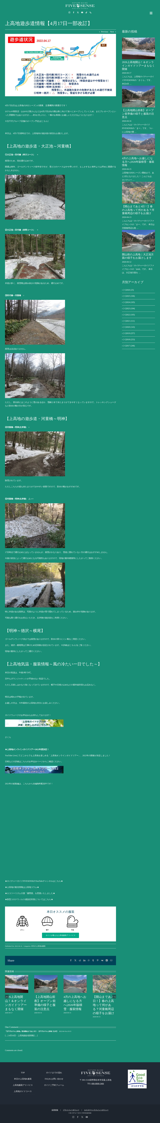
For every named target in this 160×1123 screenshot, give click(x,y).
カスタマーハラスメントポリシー (96, 1110)
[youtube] (82, 12)
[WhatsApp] (89, 960)
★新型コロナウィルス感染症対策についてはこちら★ (29, 899)
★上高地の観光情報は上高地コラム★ (22, 887)
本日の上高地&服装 (38, 946)
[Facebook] (71, 960)
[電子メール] (111, 960)
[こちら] (44, 121)
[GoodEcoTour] (137, 1071)
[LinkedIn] (84, 960)
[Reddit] (80, 960)
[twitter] (78, 12)
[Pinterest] (97, 960)
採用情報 (55, 1110)
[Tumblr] (93, 960)
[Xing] (106, 960)
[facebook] (73, 12)
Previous (104, 32)
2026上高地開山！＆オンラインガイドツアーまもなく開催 (138, 65)
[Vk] (102, 960)
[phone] (91, 12)
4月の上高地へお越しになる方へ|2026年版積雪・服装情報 (138, 162)
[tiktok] (86, 12)
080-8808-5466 (98, 1084)
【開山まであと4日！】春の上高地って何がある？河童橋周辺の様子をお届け (104, 1005)
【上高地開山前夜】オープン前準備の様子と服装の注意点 (138, 114)
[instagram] (69, 12)
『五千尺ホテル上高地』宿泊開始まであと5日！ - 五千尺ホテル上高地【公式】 (31, 1031)
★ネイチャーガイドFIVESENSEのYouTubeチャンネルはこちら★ (34, 881)
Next (112, 32)
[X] (75, 960)
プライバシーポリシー (71, 1110)
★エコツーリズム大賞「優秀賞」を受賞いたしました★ (30, 893)
